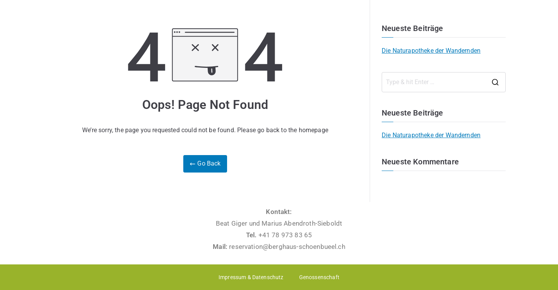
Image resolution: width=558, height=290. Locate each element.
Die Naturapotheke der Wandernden (431, 50)
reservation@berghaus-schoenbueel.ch (287, 246)
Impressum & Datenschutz (251, 277)
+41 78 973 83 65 (285, 235)
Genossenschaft (319, 277)
